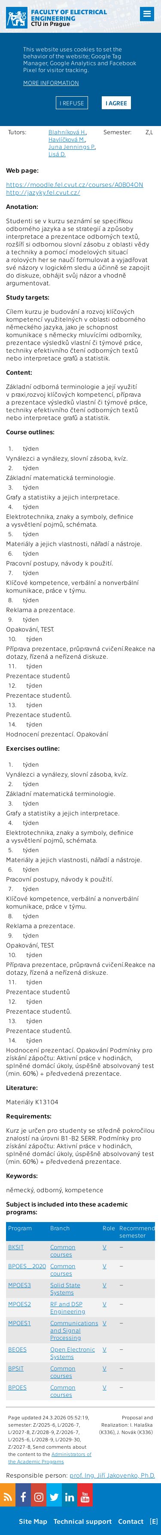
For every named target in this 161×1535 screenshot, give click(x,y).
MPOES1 (19, 1323)
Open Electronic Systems (72, 1352)
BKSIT (16, 1247)
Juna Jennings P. (72, 146)
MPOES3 (19, 1285)
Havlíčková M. (67, 139)
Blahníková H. (67, 132)
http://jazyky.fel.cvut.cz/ (43, 192)
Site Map (33, 1521)
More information (51, 82)
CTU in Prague (50, 23)
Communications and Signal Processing (74, 1330)
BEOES (17, 1349)
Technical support (83, 1521)
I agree (116, 102)
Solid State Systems (65, 1288)
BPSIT (16, 1368)
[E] (154, 1521)
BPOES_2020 (27, 1266)
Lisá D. (57, 154)
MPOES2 (19, 1304)
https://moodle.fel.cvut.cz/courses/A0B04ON (74, 184)
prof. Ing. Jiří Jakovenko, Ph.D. (112, 1475)
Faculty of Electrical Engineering (69, 15)
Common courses (63, 1250)
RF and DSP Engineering (67, 1307)
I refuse (72, 102)
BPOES (17, 1387)
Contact (130, 1521)
